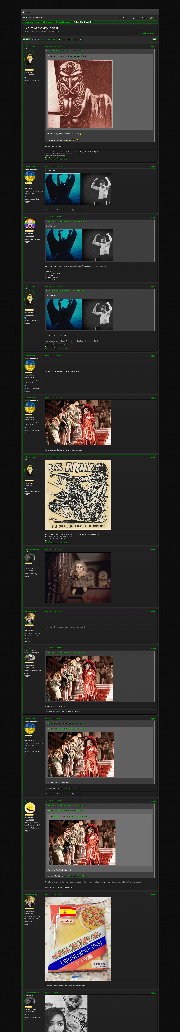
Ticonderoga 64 (31, 549)
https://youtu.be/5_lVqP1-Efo (71, 788)
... (45, 39)
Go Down (26, 39)
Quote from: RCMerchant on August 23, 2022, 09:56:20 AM (68, 56)
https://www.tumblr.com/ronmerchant (57, 160)
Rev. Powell (29, 166)
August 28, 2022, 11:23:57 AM (53, 648)
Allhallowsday (30, 611)
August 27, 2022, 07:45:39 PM (53, 611)
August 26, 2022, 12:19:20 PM (53, 457)
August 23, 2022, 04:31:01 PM (53, 46)
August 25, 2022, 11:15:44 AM (53, 286)
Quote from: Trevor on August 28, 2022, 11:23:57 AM (65, 723)
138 (48, 39)
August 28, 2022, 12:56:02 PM (53, 801)
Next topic (152, 33)
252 (76, 39)
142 (69, 39)
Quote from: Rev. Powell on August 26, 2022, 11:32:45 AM (66, 652)
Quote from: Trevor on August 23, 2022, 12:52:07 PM (65, 50)
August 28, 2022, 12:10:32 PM (53, 718)
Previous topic (141, 33)
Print (155, 39)
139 (53, 39)
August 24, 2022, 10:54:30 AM (53, 166)
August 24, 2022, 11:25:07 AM (53, 217)
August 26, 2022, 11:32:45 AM (53, 398)
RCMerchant (30, 46)
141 (64, 39)
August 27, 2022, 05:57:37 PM (53, 549)
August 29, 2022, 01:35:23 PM (53, 894)
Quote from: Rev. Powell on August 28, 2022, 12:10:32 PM (66, 805)
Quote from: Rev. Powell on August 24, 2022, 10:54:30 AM (66, 221)
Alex (26, 217)
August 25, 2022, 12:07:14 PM (53, 355)
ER (25, 801)
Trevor (27, 648)
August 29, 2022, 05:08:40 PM (53, 993)
